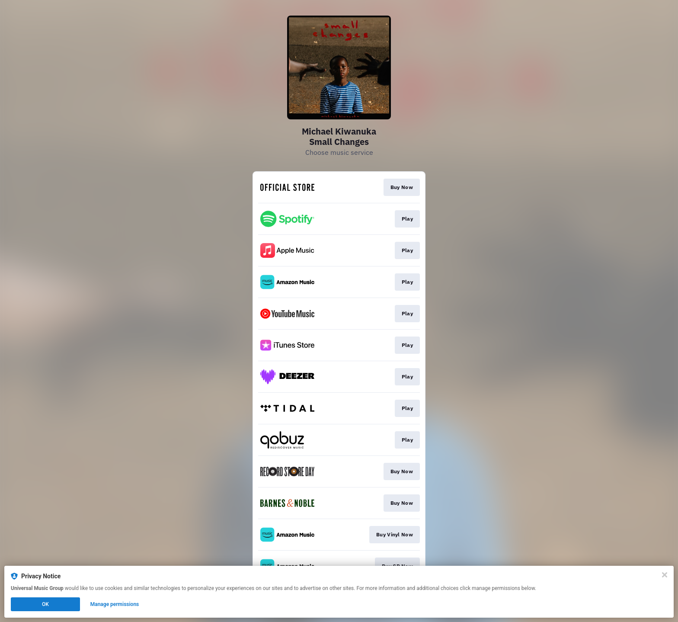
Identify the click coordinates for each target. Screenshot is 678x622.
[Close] (665, 575)
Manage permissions (114, 604)
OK (45, 604)
